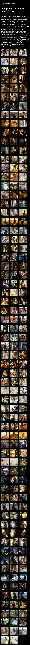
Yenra (13, 3)
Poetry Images (5, 3)
